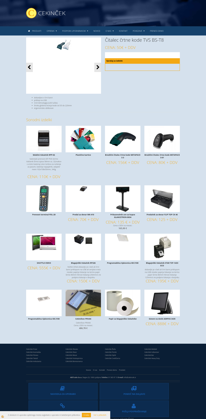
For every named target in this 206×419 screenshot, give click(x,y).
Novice (96, 31)
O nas (108, 31)
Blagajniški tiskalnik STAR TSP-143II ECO (162, 264)
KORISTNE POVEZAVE (122, 393)
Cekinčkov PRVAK (83, 319)
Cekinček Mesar (71, 355)
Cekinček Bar (149, 355)
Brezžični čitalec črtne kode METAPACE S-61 (162, 156)
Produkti (36, 31)
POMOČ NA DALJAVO (84, 393)
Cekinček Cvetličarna (112, 358)
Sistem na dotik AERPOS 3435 (162, 319)
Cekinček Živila (110, 349)
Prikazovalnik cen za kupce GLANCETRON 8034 (122, 215)
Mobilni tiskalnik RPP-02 (44, 155)
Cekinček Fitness (32, 355)
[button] (97, 67)
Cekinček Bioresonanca (74, 361)
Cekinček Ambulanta (33, 361)
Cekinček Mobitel (150, 349)
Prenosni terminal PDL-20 (43, 214)
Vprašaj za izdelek (114, 61)
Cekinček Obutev (72, 349)
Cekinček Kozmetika (33, 352)
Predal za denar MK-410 (83, 214)
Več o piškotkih (100, 415)
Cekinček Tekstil (32, 358)
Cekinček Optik (110, 355)
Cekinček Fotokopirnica (74, 358)
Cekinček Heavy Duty (152, 358)
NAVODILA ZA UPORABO (46, 393)
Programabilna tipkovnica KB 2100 (44, 319)
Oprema (50, 31)
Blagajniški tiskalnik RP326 (83, 263)
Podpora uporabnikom (74, 31)
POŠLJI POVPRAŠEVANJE (159, 393)
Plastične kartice (83, 155)
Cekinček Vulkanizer (151, 352)
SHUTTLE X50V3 (44, 263)
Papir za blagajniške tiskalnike (123, 319)
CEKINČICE (127, 406)
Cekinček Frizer (31, 349)
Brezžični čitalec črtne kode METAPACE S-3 (122, 156)
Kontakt (123, 31)
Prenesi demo (157, 31)
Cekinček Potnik (111, 352)
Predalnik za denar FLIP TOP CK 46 (162, 214)
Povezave (137, 31)
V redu (86, 415)
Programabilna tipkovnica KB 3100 (122, 263)
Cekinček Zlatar (71, 352)
